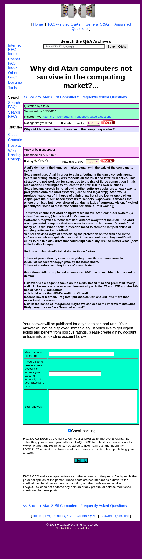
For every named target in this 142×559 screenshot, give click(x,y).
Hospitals (16, 145)
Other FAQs (12, 75)
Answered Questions (115, 543)
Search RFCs (14, 114)
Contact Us (63, 555)
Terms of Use (81, 555)
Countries (16, 140)
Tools (12, 88)
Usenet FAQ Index (14, 63)
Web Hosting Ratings (14, 155)
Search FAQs (14, 105)
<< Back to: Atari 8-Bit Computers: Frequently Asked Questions (75, 97)
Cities (12, 135)
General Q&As (97, 24)
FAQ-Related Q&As (64, 24)
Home (38, 24)
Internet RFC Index (14, 49)
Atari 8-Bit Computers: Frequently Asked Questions (77, 116)
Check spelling (83, 458)
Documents (17, 82)
